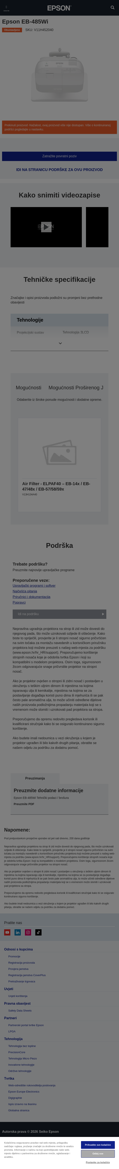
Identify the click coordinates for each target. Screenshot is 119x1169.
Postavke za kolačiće (98, 1162)
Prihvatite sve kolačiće (98, 1145)
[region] (59, 1153)
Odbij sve (97, 1153)
